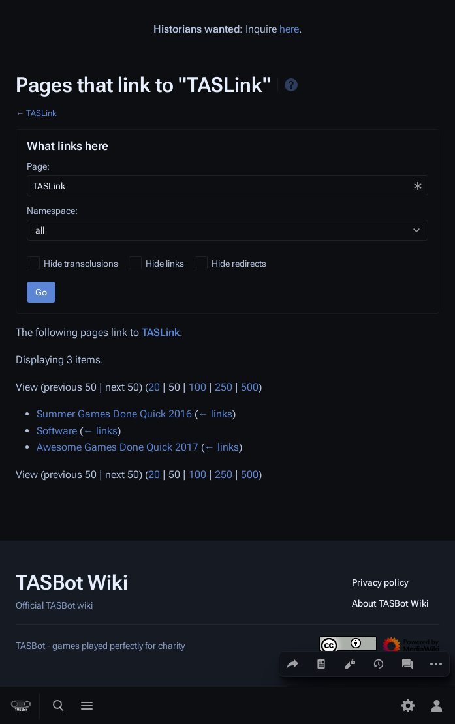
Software (57, 431)
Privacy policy (380, 582)
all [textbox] (39, 230)
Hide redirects (239, 263)
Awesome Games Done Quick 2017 (117, 447)
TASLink (41, 113)
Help (291, 84)
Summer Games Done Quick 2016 (114, 414)
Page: (38, 166)
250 (223, 387)
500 (250, 387)
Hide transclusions (81, 263)
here (289, 29)
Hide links (165, 263)
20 (154, 387)
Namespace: (52, 210)
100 (197, 387)
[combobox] (227, 185)
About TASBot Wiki (390, 603)
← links (215, 414)
